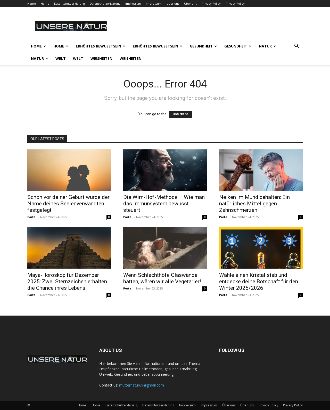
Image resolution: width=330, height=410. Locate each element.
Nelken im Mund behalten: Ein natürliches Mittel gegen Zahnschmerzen (254, 203)
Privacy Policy (211, 3)
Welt (60, 58)
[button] (296, 46)
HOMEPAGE (180, 114)
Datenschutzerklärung (69, 3)
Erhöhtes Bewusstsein (100, 46)
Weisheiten (101, 58)
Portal (32, 217)
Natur (267, 46)
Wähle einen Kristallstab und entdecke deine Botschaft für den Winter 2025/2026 (258, 281)
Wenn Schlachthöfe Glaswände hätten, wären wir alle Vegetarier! (162, 278)
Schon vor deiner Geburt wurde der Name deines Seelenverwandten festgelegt (68, 203)
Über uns (173, 3)
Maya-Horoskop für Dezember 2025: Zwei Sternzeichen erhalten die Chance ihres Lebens (67, 281)
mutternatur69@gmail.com (141, 385)
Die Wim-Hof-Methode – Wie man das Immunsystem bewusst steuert (164, 203)
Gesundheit (203, 46)
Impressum (133, 3)
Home (31, 3)
